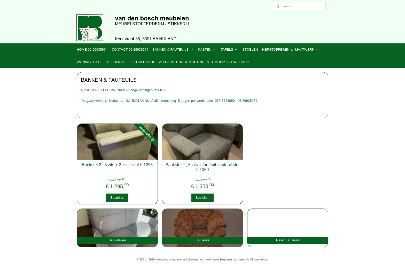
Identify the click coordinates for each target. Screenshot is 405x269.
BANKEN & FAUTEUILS (173, 50)
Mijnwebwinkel (259, 259)
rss (202, 259)
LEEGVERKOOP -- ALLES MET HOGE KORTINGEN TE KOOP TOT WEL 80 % (189, 62)
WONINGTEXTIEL (93, 62)
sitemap (193, 259)
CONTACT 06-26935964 (130, 49)
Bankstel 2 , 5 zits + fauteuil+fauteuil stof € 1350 (202, 167)
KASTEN (207, 50)
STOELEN (250, 49)
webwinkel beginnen (219, 259)
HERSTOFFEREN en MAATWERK (291, 50)
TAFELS (229, 50)
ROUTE (120, 62)
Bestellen (117, 197)
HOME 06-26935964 (92, 49)
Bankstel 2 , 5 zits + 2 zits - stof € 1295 (117, 165)
